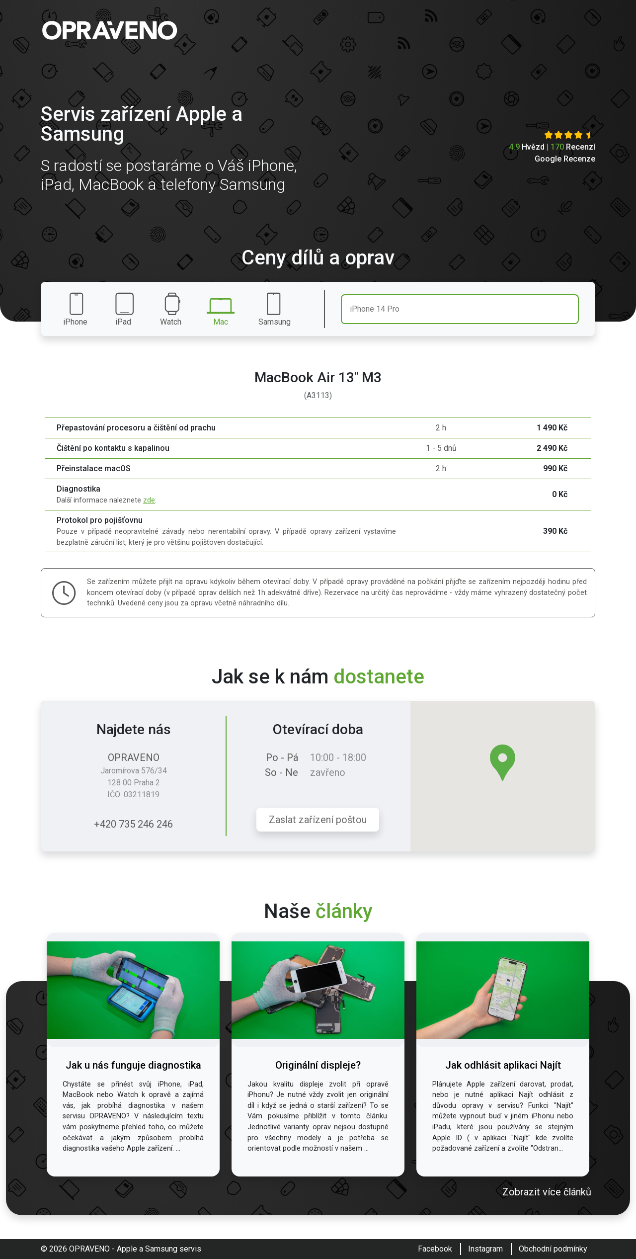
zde (149, 500)
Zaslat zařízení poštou (318, 820)
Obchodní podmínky (553, 1249)
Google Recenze (565, 159)
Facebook (435, 1249)
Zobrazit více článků (546, 1192)
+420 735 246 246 (133, 824)
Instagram (485, 1249)
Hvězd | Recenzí (552, 147)
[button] (502, 762)
